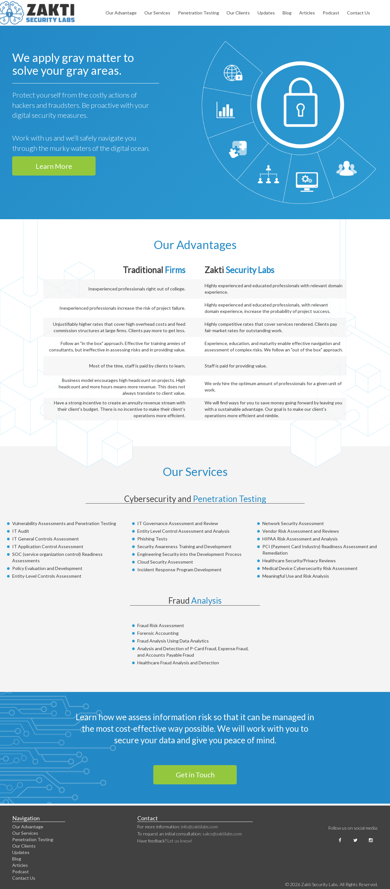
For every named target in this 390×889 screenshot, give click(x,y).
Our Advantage (121, 12)
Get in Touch (195, 774)
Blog (287, 12)
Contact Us (358, 12)
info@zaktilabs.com (199, 826)
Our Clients (238, 12)
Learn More (54, 166)
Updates (266, 12)
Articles (307, 12)
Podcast (331, 12)
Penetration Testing (198, 12)
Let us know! (179, 840)
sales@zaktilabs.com (222, 833)
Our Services (157, 12)
